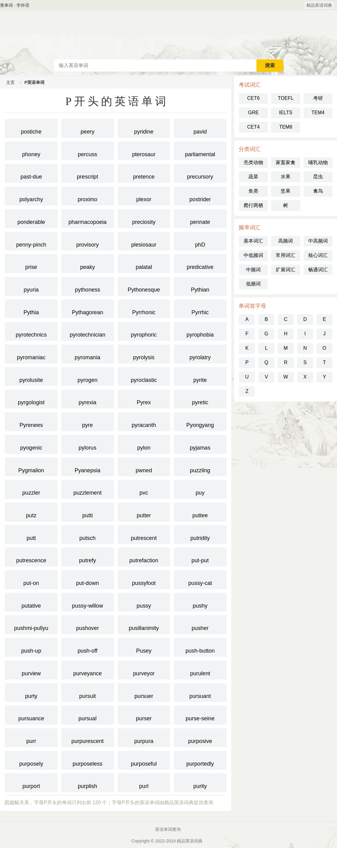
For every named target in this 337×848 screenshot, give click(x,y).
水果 (285, 176)
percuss (87, 150)
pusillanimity (144, 624)
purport (31, 782)
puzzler (31, 489)
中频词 (253, 269)
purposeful (144, 760)
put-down (87, 579)
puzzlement (87, 489)
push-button (200, 647)
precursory (200, 173)
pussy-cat (200, 579)
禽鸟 (318, 191)
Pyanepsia (87, 466)
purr (31, 737)
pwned (144, 466)
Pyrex (144, 398)
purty (31, 692)
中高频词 (318, 240)
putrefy (87, 556)
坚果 (285, 191)
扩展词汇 (285, 269)
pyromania (87, 353)
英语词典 (168, 35)
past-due (31, 173)
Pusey (144, 647)
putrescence (31, 556)
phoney (31, 150)
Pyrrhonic (144, 308)
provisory (87, 241)
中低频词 (253, 255)
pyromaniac (31, 353)
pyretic (200, 398)
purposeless (87, 760)
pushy (200, 602)
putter (144, 511)
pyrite (200, 376)
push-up (31, 647)
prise (31, 263)
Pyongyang (200, 421)
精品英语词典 (319, 5)
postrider (200, 195)
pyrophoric (144, 331)
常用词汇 (285, 255)
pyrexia (87, 398)
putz (31, 511)
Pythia (31, 308)
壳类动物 (253, 162)
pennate (200, 218)
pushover (87, 624)
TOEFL (285, 98)
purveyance (87, 669)
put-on (31, 579)
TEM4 (317, 112)
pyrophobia (200, 331)
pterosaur (144, 150)
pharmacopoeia (87, 218)
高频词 (285, 240)
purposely (31, 760)
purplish (87, 782)
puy (200, 489)
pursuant (200, 692)
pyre (87, 421)
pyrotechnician (87, 331)
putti (87, 511)
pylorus (87, 444)
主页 (10, 82)
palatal (144, 263)
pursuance (31, 714)
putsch (87, 534)
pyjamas (200, 444)
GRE (253, 112)
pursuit (87, 692)
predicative (200, 263)
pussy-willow (87, 602)
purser (144, 714)
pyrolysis (144, 353)
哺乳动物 (318, 162)
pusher (200, 624)
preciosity (144, 218)
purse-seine (200, 714)
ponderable (31, 218)
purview (31, 669)
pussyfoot (144, 579)
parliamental (200, 150)
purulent (200, 669)
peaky (87, 263)
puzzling (200, 466)
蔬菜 (253, 176)
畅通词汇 (318, 269)
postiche (31, 128)
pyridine (144, 128)
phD (200, 241)
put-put (200, 556)
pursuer (144, 692)
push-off (87, 647)
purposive (200, 737)
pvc (144, 489)
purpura (144, 737)
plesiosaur (144, 241)
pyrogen (87, 376)
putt (31, 534)
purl (144, 782)
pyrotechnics (31, 331)
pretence (144, 173)
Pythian (200, 286)
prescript (87, 173)
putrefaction (144, 556)
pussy (144, 602)
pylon (144, 444)
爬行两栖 (253, 205)
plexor (144, 195)
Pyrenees (31, 421)
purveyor (144, 669)
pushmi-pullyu (31, 624)
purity (200, 782)
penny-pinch (31, 241)
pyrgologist (31, 398)
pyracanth (144, 421)
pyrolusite (31, 376)
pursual (87, 714)
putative (31, 602)
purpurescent (87, 737)
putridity (200, 534)
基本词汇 (253, 240)
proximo (87, 195)
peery (87, 128)
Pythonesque (144, 286)
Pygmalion (31, 466)
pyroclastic (144, 376)
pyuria (31, 286)
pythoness (87, 286)
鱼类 (253, 191)
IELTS (285, 112)
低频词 (253, 283)
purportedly (200, 760)
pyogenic (31, 444)
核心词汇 (318, 255)
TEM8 (285, 127)
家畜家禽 (285, 162)
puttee (200, 511)
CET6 (253, 98)
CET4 (253, 127)
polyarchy (31, 195)
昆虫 (318, 176)
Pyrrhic (200, 308)
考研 (318, 98)
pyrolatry (200, 353)
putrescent (144, 534)
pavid (200, 128)
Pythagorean (87, 308)
